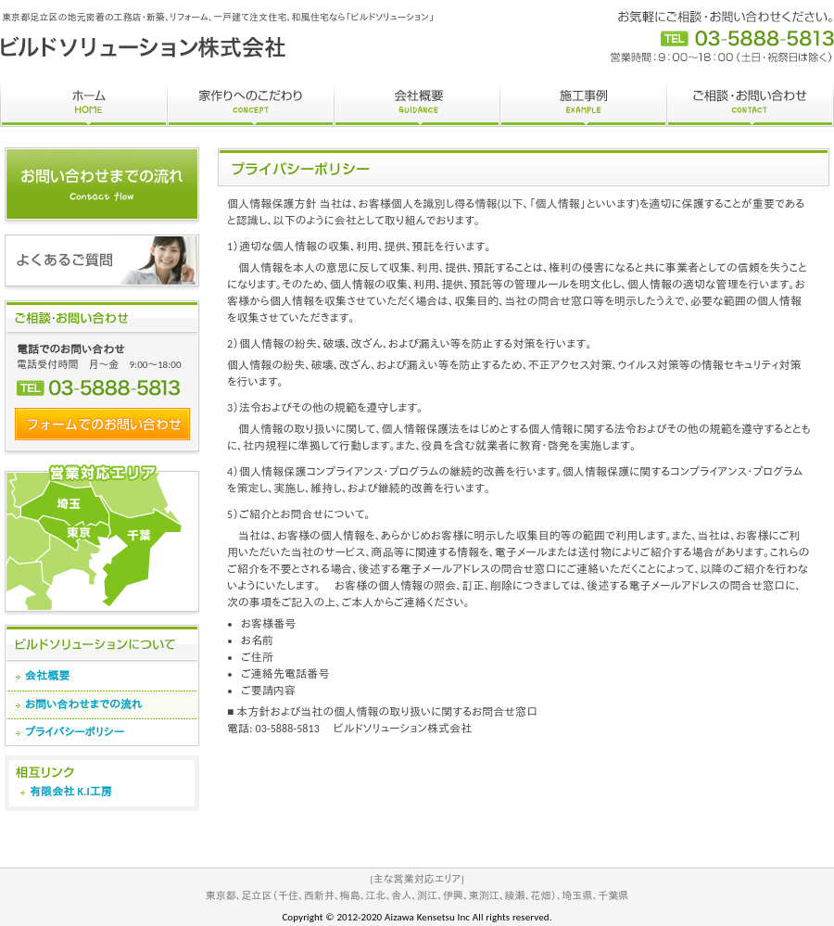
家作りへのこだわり (250, 104)
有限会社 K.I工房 (71, 791)
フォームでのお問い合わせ (102, 424)
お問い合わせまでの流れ (84, 704)
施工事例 (582, 104)
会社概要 (416, 104)
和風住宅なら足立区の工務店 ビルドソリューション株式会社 (143, 46)
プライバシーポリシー (74, 732)
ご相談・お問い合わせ (750, 104)
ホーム (83, 104)
